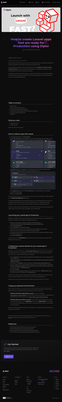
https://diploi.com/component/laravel (38, 297)
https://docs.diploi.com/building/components (28, 330)
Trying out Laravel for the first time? (17, 112)
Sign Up (9, 356)
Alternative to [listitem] (18, 378)
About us (28, 379)
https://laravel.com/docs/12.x (30, 327)
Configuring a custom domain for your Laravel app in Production (24, 110)
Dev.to (57, 387)
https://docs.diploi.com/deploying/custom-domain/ (29, 332)
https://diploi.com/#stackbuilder (18, 295)
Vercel (16, 384)
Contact (40, 377)
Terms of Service (29, 383)
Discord (10, 317)
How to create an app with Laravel (17, 107)
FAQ (3, 388)
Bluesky (57, 383)
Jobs (4, 383)
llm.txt (27, 389)
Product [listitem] (5, 377)
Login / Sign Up (56, 2)
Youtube (57, 388)
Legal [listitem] (27, 377)
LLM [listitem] (27, 387)
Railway (16, 380)
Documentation (46, 2)
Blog (37, 2)
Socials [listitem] (55, 377)
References (12, 114)
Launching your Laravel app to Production (19, 109)
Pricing (31, 2)
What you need (13, 106)
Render (16, 382)
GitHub (57, 379)
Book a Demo (41, 384)
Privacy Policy (29, 381)
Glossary (4, 386)
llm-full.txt (28, 392)
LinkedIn (57, 385)
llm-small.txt (28, 390)
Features (23, 2)
